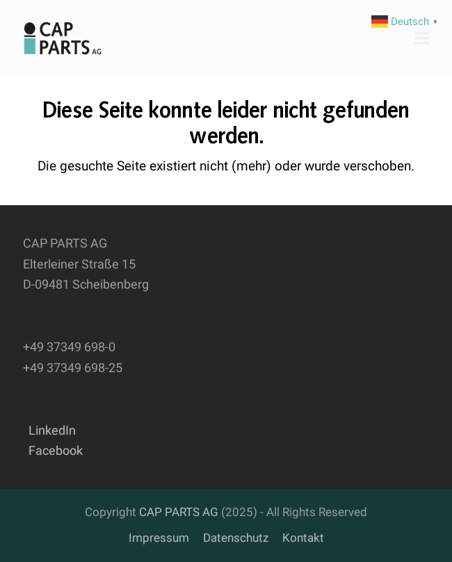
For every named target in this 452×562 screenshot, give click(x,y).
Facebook (53, 450)
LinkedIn (49, 430)
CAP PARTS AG (178, 512)
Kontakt (303, 538)
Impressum (159, 538)
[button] (422, 38)
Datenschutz (235, 538)
